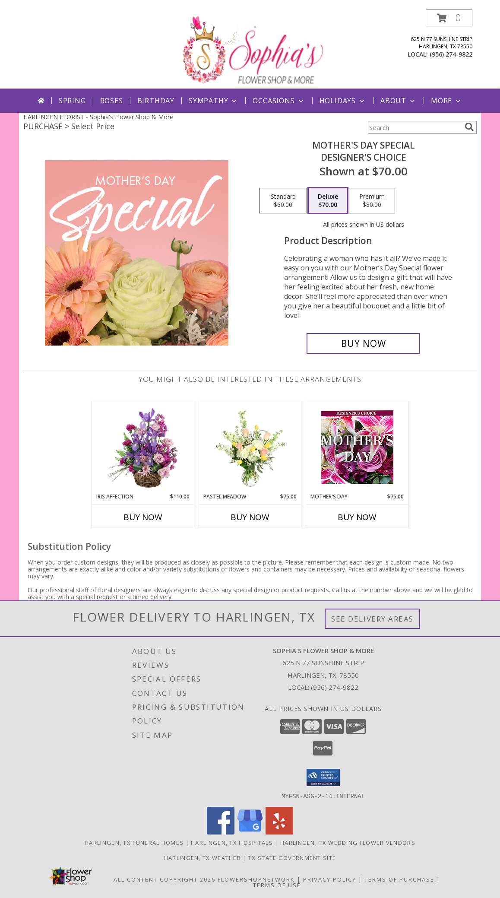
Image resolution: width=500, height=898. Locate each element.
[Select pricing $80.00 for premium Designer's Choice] (372, 200)
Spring (72, 100)
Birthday (155, 100)
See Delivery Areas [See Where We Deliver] (372, 619)
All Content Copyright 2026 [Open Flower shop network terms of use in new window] (164, 879)
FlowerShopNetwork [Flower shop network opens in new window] (256, 879)
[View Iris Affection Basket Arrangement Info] (143, 447)
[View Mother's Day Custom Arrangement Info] (357, 447)
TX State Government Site (292, 857)
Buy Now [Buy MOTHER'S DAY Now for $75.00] (357, 517)
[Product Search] (414, 127)
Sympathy (213, 100)
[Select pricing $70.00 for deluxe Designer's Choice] (328, 200)
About (398, 100)
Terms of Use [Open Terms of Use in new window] (277, 884)
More (446, 100)
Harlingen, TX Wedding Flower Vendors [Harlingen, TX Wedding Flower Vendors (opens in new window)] (347, 842)
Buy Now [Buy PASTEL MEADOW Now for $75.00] (250, 517)
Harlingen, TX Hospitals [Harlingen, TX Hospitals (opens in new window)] (232, 842)
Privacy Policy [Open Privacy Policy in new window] (329, 879)
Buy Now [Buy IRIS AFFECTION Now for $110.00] (142, 517)
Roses (111, 100)
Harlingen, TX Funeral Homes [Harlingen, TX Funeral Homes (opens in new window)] (134, 842)
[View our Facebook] (220, 832)
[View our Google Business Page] (250, 832)
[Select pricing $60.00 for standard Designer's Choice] (283, 200)
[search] (469, 127)
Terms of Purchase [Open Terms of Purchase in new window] (399, 879)
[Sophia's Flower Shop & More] (250, 49)
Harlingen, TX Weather (202, 857)
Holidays (343, 100)
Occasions (279, 100)
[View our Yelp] (279, 832)
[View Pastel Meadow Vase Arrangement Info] (250, 447)
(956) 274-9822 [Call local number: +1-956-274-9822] (451, 54)
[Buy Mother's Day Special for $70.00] (363, 343)
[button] (449, 18)
